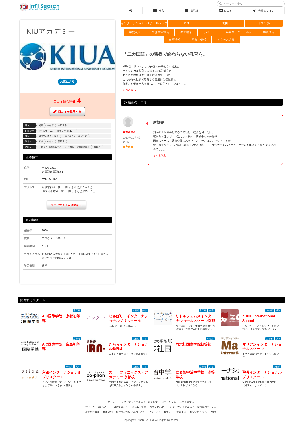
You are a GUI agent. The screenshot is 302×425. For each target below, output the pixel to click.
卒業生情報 (199, 39)
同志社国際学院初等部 (193, 344)
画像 (187, 23)
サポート (209, 32)
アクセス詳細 (226, 39)
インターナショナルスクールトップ (144, 23)
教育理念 (186, 32)
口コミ (225, 10)
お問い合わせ (157, 406)
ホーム (111, 402)
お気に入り (67, 81)
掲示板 (191, 10)
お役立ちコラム (198, 412)
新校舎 (158, 122)
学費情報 (268, 32)
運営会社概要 (92, 412)
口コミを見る (168, 402)
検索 (158, 10)
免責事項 (181, 412)
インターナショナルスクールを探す (138, 402)
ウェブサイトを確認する (66, 205)
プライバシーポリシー (161, 412)
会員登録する (186, 402)
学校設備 (135, 32)
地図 (225, 23)
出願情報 (174, 39)
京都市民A (129, 132)
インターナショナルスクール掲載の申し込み (192, 406)
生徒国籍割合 (160, 32)
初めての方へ (120, 406)
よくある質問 (139, 406)
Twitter (213, 412)
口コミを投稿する (67, 111)
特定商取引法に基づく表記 (130, 412)
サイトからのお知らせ (97, 406)
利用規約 (108, 412)
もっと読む (129, 89)
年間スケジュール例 (239, 32)
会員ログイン (263, 10)
